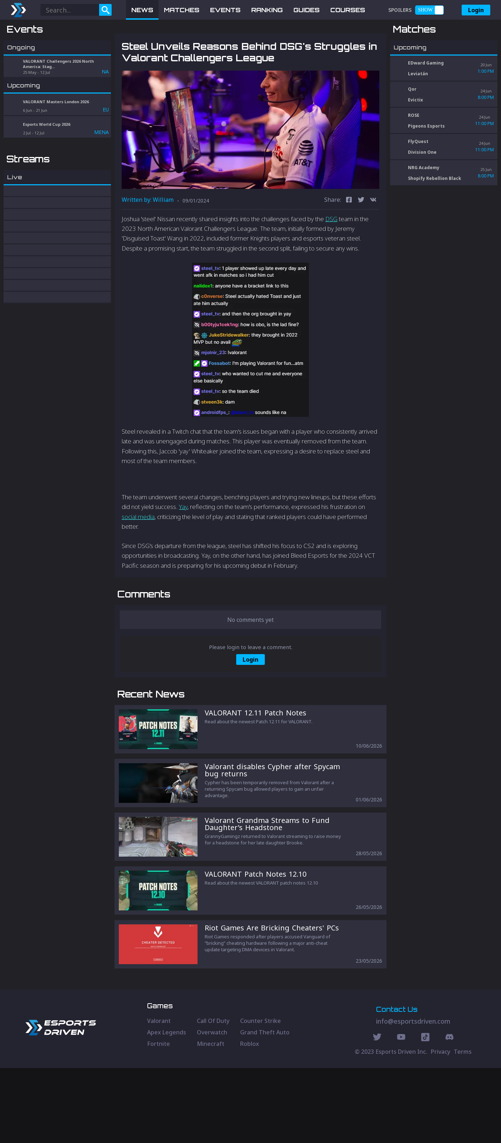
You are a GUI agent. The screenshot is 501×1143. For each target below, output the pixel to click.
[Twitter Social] (377, 1113)
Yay (183, 544)
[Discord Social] (425, 1113)
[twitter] (361, 238)
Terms (463, 1126)
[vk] (373, 238)
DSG (331, 256)
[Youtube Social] (401, 1113)
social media (138, 554)
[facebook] (349, 238)
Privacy (440, 1126)
